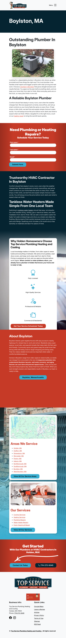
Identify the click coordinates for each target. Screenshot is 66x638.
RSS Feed (37, 624)
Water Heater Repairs (21, 522)
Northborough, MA (20, 464)
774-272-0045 (45, 565)
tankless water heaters (25, 210)
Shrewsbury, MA (19, 453)
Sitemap (37, 621)
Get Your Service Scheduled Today (28, 326)
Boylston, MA (18, 469)
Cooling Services (19, 515)
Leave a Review (39, 609)
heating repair (19, 116)
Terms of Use (38, 618)
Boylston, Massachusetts (33, 377)
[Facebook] (10, 618)
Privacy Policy (39, 615)
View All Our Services (23, 530)
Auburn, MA (18, 461)
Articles (36, 612)
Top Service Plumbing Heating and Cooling (26, 631)
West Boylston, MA (20, 471)
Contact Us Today (20, 565)
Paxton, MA (17, 458)
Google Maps (38, 606)
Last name (14, 149)
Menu (53, 5)
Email (12, 157)
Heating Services (19, 517)
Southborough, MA (20, 466)
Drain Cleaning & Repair (22, 525)
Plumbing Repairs (20, 520)
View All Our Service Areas (25, 476)
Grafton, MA (18, 451)
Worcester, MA (19, 456)
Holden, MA (18, 448)
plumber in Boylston (27, 87)
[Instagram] (14, 618)
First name (14, 142)
